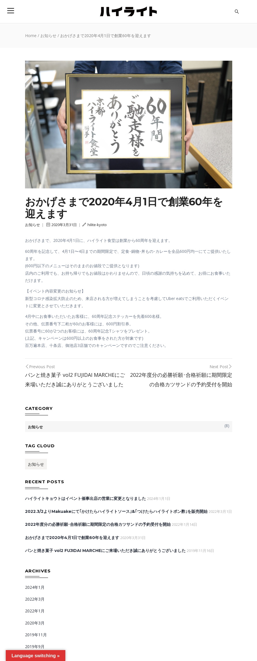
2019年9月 (35, 646)
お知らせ (48, 35)
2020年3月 (35, 623)
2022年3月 (35, 599)
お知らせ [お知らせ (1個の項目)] (36, 464)
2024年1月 (35, 587)
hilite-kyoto (94, 224)
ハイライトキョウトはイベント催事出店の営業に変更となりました (85, 498)
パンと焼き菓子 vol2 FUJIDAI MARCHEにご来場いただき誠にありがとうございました (105, 550)
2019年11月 (36, 634)
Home (31, 35)
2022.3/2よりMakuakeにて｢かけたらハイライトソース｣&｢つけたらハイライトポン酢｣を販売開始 (116, 511)
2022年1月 (35, 611)
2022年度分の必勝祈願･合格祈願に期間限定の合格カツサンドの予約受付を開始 (98, 524)
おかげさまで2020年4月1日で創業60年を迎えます (72, 537)
